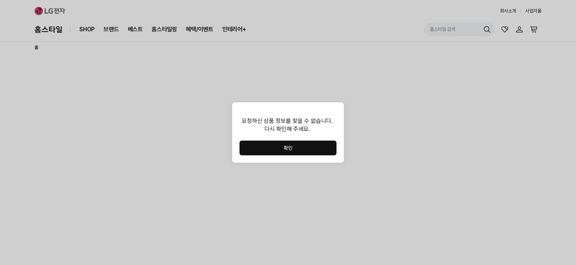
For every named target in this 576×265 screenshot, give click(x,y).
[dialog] (288, 132)
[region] (288, 125)
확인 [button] (288, 148)
